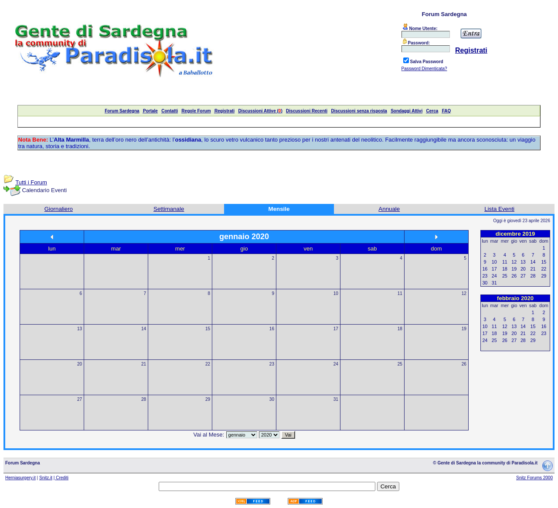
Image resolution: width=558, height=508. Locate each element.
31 (335, 399)
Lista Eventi (499, 209)
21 (143, 364)
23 (271, 364)
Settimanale (168, 209)
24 (335, 364)
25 (400, 364)
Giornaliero (58, 209)
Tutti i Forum (31, 182)
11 (400, 293)
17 (335, 328)
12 (464, 293)
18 (400, 328)
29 (207, 399)
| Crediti (61, 477)
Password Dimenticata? (424, 68)
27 (79, 399)
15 (207, 328)
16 (271, 328)
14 (143, 328)
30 (271, 399)
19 (464, 328)
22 (207, 364)
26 (464, 364)
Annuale (389, 209)
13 (79, 328)
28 (143, 399)
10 (335, 293)
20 (79, 364)
